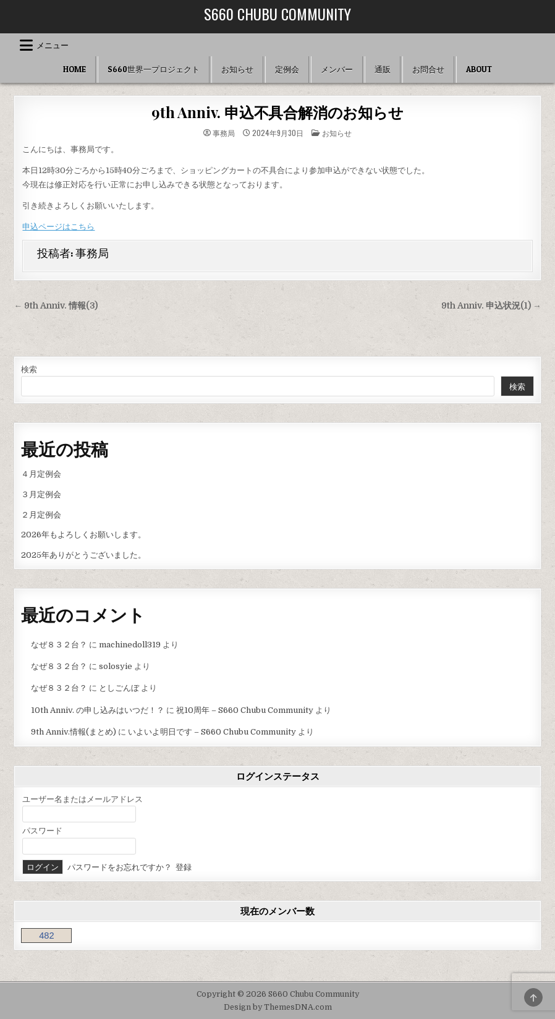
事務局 (224, 133)
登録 (184, 867)
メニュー (52, 45)
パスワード (42, 830)
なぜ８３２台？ (59, 644)
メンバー (337, 69)
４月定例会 (41, 474)
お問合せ (428, 69)
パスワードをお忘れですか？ (119, 867)
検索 (29, 369)
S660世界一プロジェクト (154, 69)
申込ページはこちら (58, 226)
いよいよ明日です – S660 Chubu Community (212, 731)
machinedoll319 (130, 644)
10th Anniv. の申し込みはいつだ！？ (97, 710)
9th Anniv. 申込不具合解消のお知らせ (277, 112)
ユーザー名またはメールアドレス (82, 799)
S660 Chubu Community (277, 13)
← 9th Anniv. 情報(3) (56, 305)
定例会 (287, 69)
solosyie (115, 666)
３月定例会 (41, 494)
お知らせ (237, 69)
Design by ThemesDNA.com (278, 1007)
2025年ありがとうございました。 (83, 555)
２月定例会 (41, 514)
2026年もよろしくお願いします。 (83, 534)
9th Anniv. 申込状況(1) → (491, 305)
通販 (383, 69)
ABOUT (479, 69)
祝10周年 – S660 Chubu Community (244, 710)
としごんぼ (119, 688)
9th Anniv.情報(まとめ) (73, 731)
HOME (74, 69)
